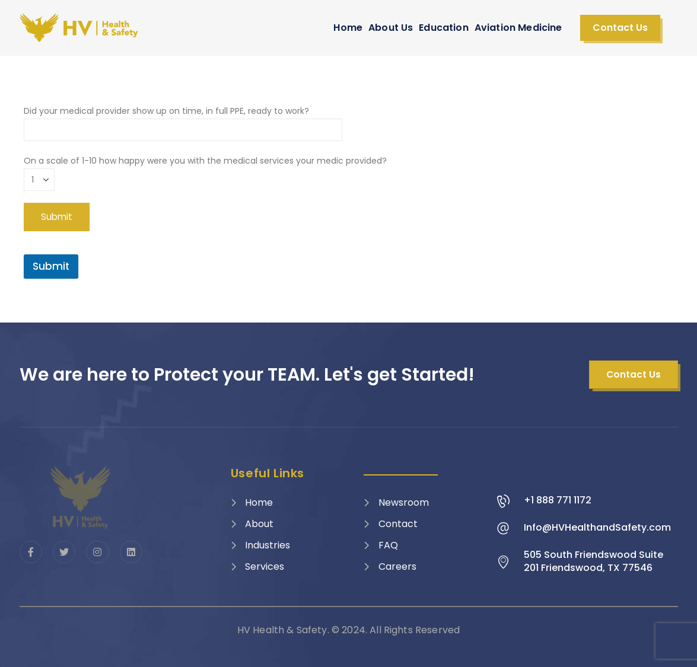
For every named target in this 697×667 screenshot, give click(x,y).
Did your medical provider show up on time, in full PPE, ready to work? (183, 120)
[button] (620, 28)
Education (443, 27)
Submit (51, 266)
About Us (390, 27)
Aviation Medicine (518, 27)
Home (347, 27)
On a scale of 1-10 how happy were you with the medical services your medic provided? (205, 170)
